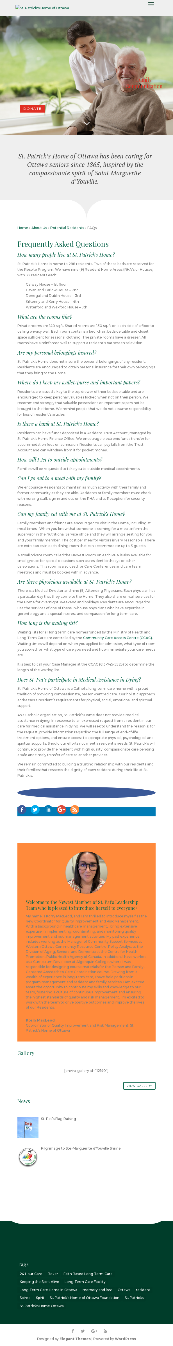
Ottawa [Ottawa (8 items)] (124, 1290)
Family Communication (144, 82)
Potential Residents (67, 228)
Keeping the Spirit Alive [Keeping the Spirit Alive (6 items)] (39, 1282)
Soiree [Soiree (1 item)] (25, 1298)
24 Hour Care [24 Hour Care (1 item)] (31, 1274)
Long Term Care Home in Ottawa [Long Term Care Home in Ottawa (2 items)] (48, 1290)
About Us (39, 228)
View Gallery (139, 1086)
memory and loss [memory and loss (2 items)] (97, 1290)
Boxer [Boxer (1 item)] (53, 1274)
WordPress (125, 1339)
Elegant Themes (75, 1339)
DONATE (32, 108)
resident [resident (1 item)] (143, 1290)
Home (22, 228)
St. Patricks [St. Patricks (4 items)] (134, 1298)
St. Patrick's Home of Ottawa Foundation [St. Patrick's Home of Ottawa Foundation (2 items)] (84, 1298)
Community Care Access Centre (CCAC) (117, 638)
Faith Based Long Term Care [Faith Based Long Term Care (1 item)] (88, 1274)
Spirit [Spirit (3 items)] (40, 1298)
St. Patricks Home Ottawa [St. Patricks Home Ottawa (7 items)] (42, 1306)
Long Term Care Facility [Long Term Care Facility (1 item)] (85, 1282)
